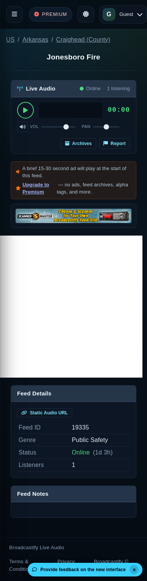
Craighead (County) (83, 39)
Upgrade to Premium (35, 188)
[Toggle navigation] (14, 14)
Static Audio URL (44, 412)
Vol (34, 126)
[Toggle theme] (85, 14)
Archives (78, 143)
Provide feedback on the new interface (79, 569)
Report (114, 143)
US (10, 39)
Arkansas (35, 39)
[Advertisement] (71, 307)
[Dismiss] (134, 569)
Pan (86, 126)
